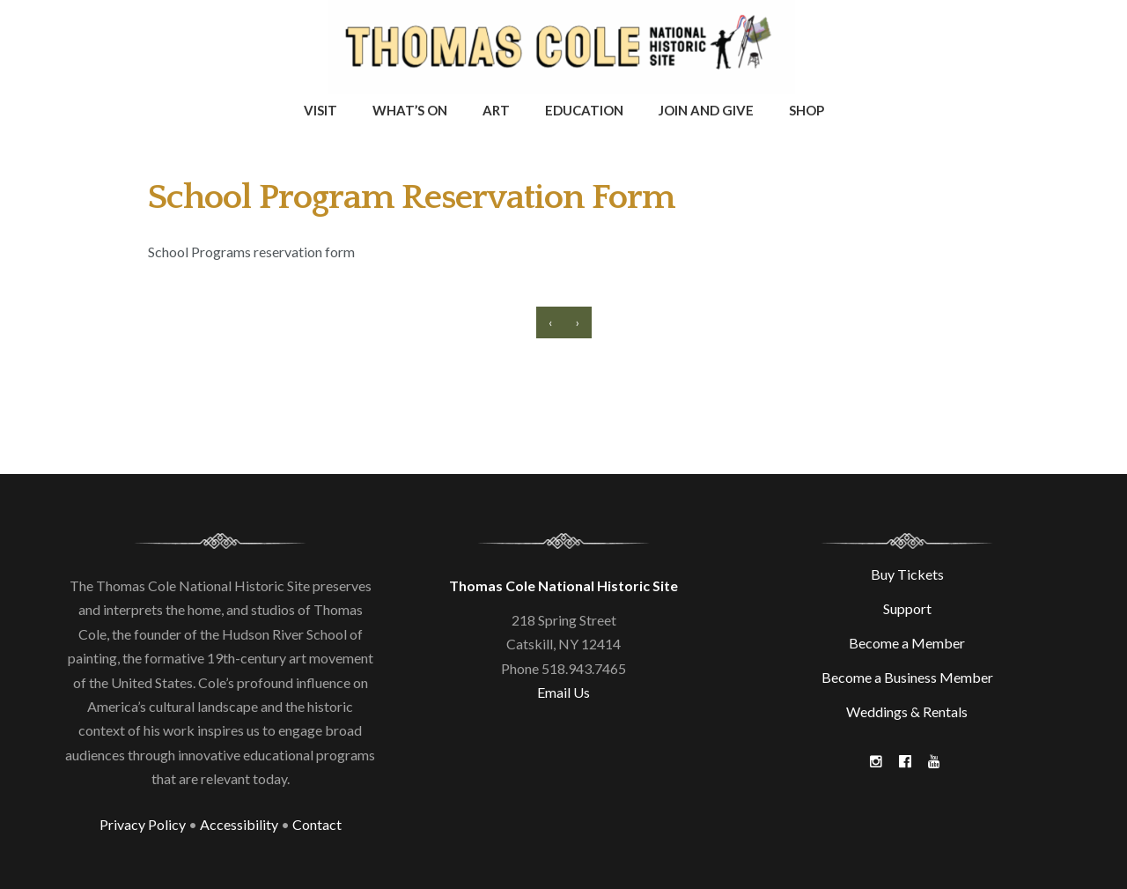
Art (496, 110)
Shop (806, 110)
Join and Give (706, 110)
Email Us (563, 692)
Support (907, 608)
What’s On (409, 110)
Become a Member (907, 642)
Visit (320, 110)
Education (584, 110)
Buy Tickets (907, 574)
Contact (317, 824)
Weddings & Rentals (907, 711)
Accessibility (239, 824)
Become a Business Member (907, 677)
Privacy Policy (142, 824)
